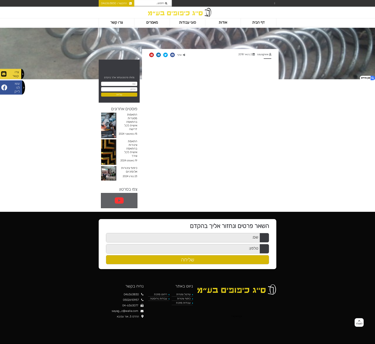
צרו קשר (116, 22)
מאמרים (152, 22)
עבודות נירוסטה (158, 298)
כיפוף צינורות (184, 298)
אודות (223, 22)
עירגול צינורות (183, 294)
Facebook (237, 316)
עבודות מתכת (183, 302)
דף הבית (258, 22)
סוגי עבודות (187, 22)
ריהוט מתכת (160, 294)
